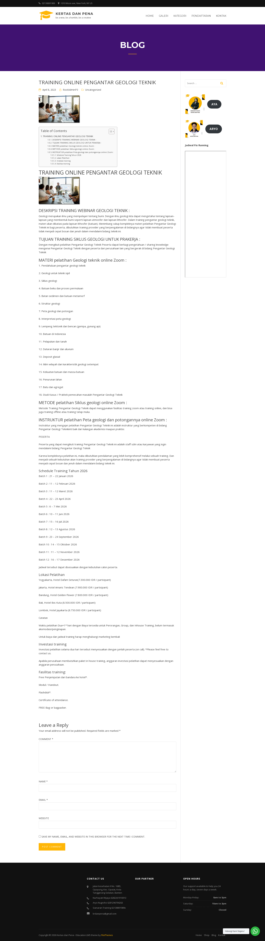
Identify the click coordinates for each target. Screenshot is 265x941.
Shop (206, 935)
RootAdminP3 (70, 89)
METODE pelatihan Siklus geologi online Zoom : (73, 149)
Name (43, 781)
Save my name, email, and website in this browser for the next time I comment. (93, 836)
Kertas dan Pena (74, 14)
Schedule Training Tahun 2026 (69, 155)
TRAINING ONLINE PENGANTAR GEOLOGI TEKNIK (68, 136)
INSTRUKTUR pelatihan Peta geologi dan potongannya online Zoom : (83, 152)
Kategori (179, 15)
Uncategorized (93, 89)
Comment (46, 739)
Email (43, 799)
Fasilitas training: (63, 164)
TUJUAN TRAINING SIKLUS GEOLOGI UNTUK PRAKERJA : (76, 142)
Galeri (163, 15)
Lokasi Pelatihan (63, 158)
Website (44, 818)
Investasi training (63, 161)
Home (150, 15)
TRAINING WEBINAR (76, 210)
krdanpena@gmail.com (104, 913)
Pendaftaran (201, 15)
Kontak (221, 15)
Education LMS (83, 935)
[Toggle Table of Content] (110, 131)
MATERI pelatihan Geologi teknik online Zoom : (73, 146)
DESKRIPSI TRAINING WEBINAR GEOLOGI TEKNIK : (74, 139)
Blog (214, 935)
